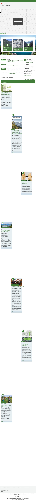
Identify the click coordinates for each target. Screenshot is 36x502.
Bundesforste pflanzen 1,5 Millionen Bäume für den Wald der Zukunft (15, 61)
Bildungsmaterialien (5, 82)
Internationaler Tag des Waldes (12, 65)
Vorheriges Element (2, 45)
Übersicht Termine (29, 62)
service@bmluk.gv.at (22, 494)
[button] (35, 1)
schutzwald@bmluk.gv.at (27, 75)
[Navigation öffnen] (1, 1)
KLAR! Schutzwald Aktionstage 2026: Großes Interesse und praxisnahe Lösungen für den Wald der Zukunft (15, 70)
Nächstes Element (34, 45)
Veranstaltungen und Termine (3, 69)
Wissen (3, 59)
